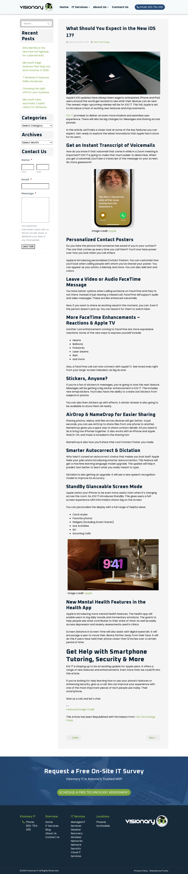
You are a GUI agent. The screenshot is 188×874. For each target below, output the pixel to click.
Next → (153, 737)
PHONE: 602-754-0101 (150, 7)
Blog (48, 829)
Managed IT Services (78, 824)
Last (39, 171)
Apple (112, 231)
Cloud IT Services (76, 854)
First (24, 171)
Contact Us (120, 7)
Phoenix (101, 822)
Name (26, 160)
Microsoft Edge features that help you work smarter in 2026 (36, 66)
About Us (101, 7)
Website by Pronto (158, 870)
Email (26, 179)
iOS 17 (69, 115)
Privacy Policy (141, 870)
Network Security (76, 846)
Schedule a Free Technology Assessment (94, 792)
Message (28, 193)
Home (64, 7)
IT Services (81, 7)
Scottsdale (103, 826)
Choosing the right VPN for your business (35, 90)
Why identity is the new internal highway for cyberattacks (35, 51)
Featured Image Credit (80, 709)
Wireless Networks (77, 839)
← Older (74, 737)
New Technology (102, 42)
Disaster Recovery (77, 831)
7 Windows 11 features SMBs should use (35, 79)
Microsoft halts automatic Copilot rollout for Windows (34, 103)
